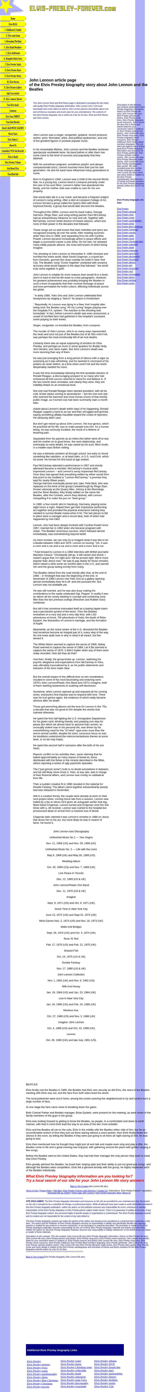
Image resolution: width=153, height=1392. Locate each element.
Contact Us (102, 1191)
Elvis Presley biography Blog (108, 1193)
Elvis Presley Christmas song (130, 242)
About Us (126, 1193)
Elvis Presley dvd (124, 265)
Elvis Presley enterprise (127, 250)
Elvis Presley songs (125, 218)
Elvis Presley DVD (104, 1364)
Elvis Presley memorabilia (128, 274)
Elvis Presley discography (128, 256)
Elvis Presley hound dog (127, 268)
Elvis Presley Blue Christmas (130, 227)
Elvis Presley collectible (127, 244)
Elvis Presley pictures (126, 212)
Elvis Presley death (125, 247)
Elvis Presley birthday (126, 280)
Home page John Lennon (83, 1193)
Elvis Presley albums (126, 262)
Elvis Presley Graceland (127, 259)
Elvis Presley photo (125, 224)
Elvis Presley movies (126, 233)
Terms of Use (32, 1191)
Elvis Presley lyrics (125, 215)
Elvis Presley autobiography (129, 221)
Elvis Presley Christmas (127, 230)
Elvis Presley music (125, 239)
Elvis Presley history (126, 277)
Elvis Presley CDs (104, 1386)
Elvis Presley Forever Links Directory (79, 1191)
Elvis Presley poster (126, 283)
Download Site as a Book (59, 1193)
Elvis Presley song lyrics (127, 253)
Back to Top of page (79, 1186)
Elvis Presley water (125, 236)
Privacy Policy (46, 1191)
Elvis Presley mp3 (125, 271)
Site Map (58, 1191)
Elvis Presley (122, 209)
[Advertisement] (13, 240)
